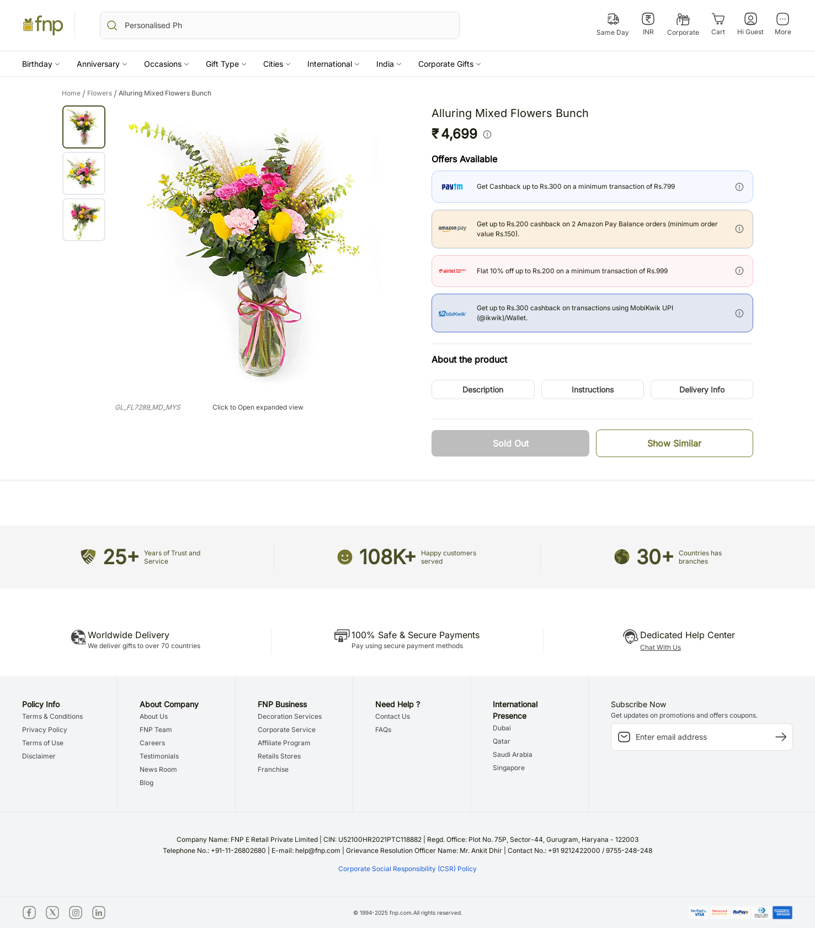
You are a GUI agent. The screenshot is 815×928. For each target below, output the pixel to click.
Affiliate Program (284, 743)
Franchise (273, 769)
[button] (41, 64)
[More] (783, 24)
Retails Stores (279, 756)
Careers (152, 743)
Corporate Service (287, 729)
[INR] (648, 24)
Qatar (501, 741)
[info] (487, 134)
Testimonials (159, 756)
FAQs (383, 729)
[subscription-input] (702, 737)
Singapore (509, 767)
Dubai (502, 728)
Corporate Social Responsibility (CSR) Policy (407, 869)
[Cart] (718, 24)
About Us (154, 716)
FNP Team (156, 729)
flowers (103, 93)
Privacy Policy (44, 729)
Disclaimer (39, 756)
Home (74, 93)
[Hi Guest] (750, 24)
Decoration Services (290, 716)
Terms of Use (42, 743)
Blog (146, 782)
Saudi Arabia (512, 754)
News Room (158, 769)
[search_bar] (280, 25)
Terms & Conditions (52, 716)
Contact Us (392, 716)
